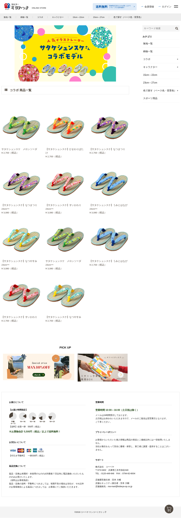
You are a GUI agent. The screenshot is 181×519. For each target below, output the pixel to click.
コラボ (40, 17)
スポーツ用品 (150, 98)
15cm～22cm (78, 17)
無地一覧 (7, 17)
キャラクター (58, 17)
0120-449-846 (107, 474)
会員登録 (149, 6)
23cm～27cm (99, 17)
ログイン (166, 6)
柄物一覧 (24, 17)
